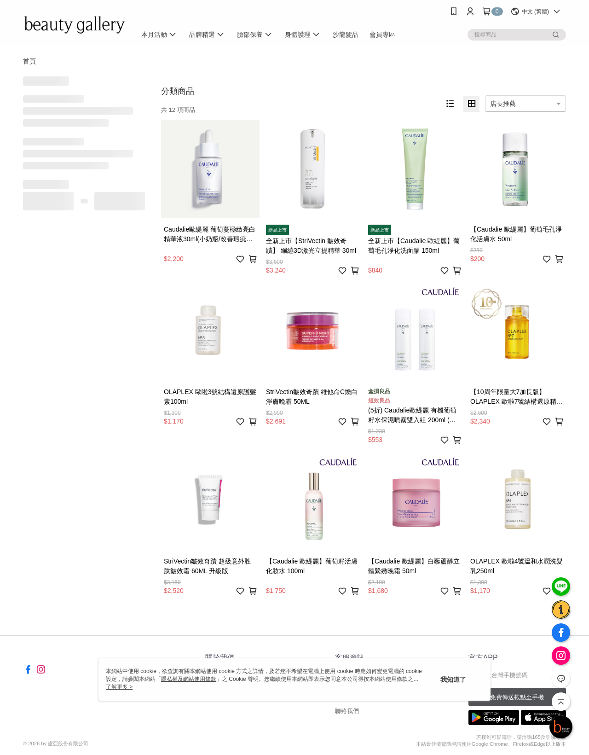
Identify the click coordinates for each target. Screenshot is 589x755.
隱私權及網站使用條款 (188, 679)
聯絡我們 (347, 711)
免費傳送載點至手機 (517, 697)
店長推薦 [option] (503, 103)
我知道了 (453, 679)
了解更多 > (119, 687)
